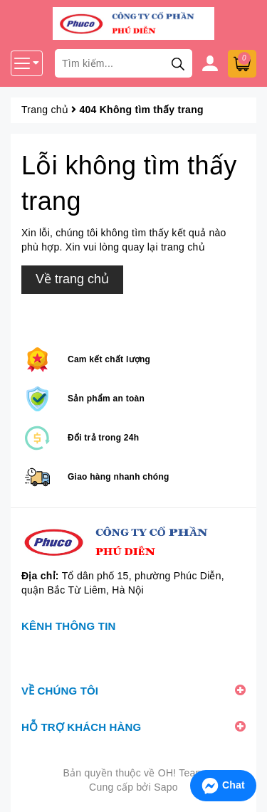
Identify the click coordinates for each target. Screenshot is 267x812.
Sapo (166, 787)
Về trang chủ (72, 279)
